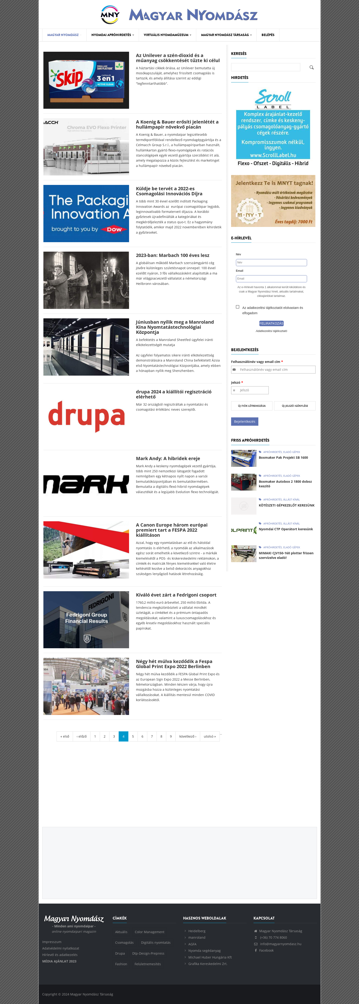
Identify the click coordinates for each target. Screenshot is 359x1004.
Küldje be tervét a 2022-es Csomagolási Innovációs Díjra (169, 191)
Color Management (149, 932)
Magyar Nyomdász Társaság (226, 35)
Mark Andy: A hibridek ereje (168, 458)
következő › (187, 736)
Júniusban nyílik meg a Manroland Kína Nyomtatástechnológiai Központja (175, 327)
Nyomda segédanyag (204, 950)
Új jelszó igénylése (295, 405)
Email (239, 270)
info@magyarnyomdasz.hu (277, 944)
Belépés (268, 35)
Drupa (120, 953)
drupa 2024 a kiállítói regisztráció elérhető (173, 394)
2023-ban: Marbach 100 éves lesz (172, 255)
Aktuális (121, 932)
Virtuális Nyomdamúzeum (167, 35)
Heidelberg (196, 931)
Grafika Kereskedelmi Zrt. (207, 964)
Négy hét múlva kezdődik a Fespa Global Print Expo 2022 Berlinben (174, 663)
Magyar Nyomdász (64, 35)
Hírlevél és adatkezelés (60, 955)
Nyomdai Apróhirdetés (112, 35)
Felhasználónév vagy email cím (257, 361)
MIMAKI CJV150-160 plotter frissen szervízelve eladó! (286, 555)
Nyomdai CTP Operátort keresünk (286, 529)
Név (238, 254)
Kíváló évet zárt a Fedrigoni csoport (176, 595)
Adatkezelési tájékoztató (271, 331)
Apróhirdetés (272, 452)
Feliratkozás (271, 323)
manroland (196, 937)
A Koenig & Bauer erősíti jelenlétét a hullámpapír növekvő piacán (177, 124)
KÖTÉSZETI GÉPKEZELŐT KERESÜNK (286, 505)
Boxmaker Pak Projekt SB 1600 (283, 457)
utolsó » (210, 736)
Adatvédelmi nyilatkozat (60, 948)
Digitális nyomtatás (156, 942)
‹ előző (82, 736)
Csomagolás (124, 942)
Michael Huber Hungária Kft (210, 957)
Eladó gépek (291, 452)
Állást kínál (291, 499)
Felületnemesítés (148, 964)
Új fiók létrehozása (252, 405)
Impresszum (51, 942)
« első (64, 736)
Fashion (121, 964)
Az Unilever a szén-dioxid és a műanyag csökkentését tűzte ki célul (178, 57)
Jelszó (237, 382)
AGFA (192, 944)
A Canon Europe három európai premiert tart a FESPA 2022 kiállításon (172, 530)
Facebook (263, 950)
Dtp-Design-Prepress (148, 953)
